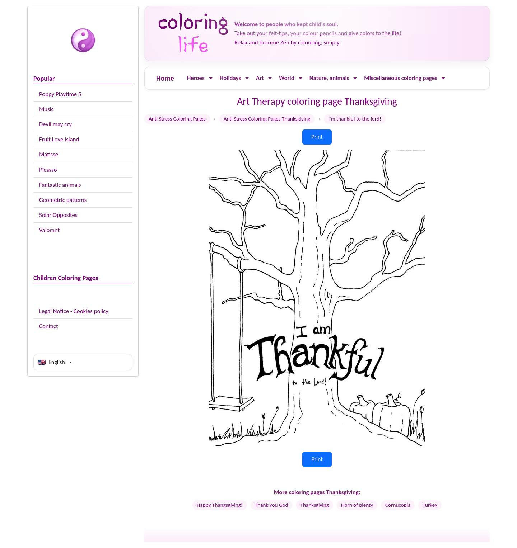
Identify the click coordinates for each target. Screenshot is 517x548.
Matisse (48, 154)
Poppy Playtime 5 (60, 94)
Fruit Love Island (59, 139)
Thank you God (271, 505)
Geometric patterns (63, 200)
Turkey (430, 505)
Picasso (48, 170)
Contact (48, 326)
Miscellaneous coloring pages (400, 78)
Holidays (230, 78)
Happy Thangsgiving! (220, 505)
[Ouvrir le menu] (210, 78)
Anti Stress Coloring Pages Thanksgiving (267, 118)
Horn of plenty (357, 505)
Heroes (196, 78)
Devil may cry (55, 124)
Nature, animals (329, 78)
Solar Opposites (58, 215)
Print (316, 136)
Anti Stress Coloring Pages (177, 118)
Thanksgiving (314, 505)
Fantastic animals (60, 185)
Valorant (49, 230)
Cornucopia (397, 505)
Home (165, 78)
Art (260, 78)
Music (46, 109)
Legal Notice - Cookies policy (73, 311)
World (286, 78)
